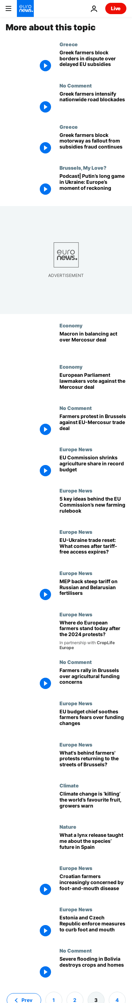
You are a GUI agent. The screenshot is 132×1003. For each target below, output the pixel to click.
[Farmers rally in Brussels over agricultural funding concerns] (92, 679)
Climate (69, 785)
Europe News (75, 449)
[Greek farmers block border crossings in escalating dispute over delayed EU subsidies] (92, 62)
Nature (67, 826)
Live (116, 8)
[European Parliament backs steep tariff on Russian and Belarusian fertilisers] (92, 591)
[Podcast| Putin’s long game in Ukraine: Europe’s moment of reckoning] (92, 185)
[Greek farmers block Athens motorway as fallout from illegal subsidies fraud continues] (92, 144)
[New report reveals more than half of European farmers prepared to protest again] (92, 635)
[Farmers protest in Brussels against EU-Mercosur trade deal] (92, 425)
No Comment (75, 85)
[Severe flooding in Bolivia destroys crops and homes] (92, 968)
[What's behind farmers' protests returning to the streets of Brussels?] (92, 762)
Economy (70, 325)
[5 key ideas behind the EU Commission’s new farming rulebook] (92, 508)
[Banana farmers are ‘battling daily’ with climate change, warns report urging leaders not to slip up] (92, 803)
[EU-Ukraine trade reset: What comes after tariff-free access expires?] (92, 549)
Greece (68, 44)
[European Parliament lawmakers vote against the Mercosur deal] (92, 384)
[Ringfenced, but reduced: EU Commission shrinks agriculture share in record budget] (92, 467)
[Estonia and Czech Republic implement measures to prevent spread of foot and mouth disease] (92, 927)
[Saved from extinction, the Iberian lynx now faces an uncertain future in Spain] (92, 844)
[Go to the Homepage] (25, 8)
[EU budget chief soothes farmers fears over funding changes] (92, 721)
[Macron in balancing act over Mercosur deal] (92, 343)
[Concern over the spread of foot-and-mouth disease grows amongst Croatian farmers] (92, 886)
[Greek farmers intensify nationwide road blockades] (92, 103)
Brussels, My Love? (82, 167)
